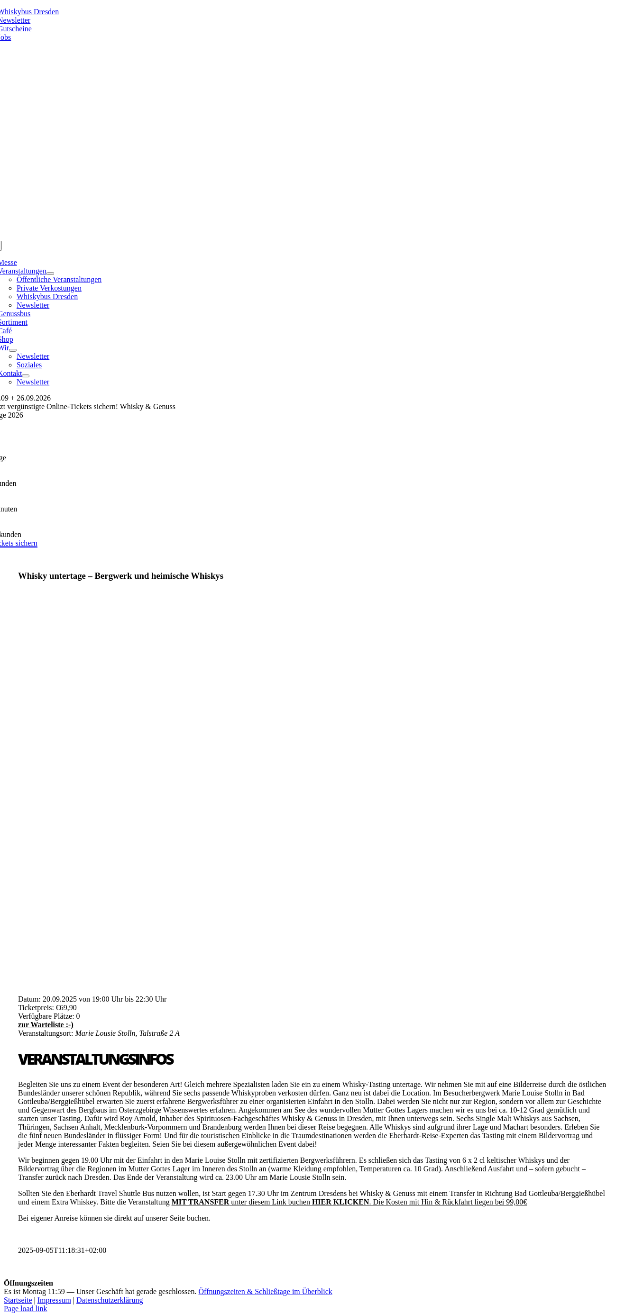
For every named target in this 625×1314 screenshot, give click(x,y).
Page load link (25, 1309)
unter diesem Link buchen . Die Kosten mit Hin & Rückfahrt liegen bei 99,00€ (349, 1202)
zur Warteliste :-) (46, 1025)
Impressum (54, 1300)
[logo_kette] (312, 236)
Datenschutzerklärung (109, 1300)
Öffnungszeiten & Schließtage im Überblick (265, 1291)
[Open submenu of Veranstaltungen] (50, 273)
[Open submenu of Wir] (13, 350)
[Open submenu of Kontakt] (25, 375)
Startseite (18, 1300)
